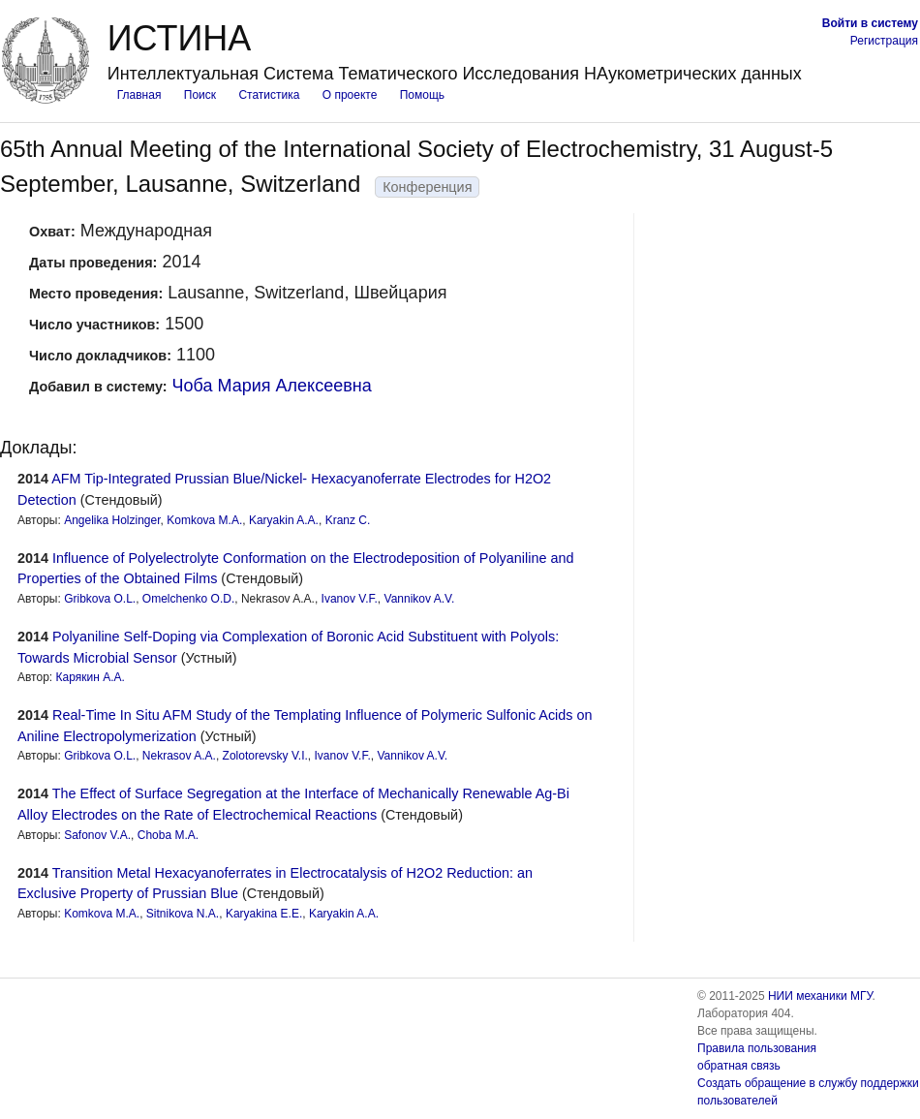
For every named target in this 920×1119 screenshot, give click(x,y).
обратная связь (739, 1065)
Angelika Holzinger (112, 520)
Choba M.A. (168, 835)
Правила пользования (756, 1048)
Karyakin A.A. (284, 520)
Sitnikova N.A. (182, 913)
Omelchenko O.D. (188, 599)
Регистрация (884, 40)
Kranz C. (348, 520)
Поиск (200, 95)
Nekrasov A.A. (179, 755)
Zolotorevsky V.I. (265, 755)
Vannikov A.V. (419, 599)
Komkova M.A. (204, 520)
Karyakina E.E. (264, 913)
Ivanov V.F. (350, 599)
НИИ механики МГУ (820, 996)
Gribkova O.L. (100, 599)
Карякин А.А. (90, 677)
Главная (139, 95)
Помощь (422, 95)
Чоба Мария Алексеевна (272, 385)
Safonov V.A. (97, 835)
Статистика (268, 95)
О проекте (350, 95)
